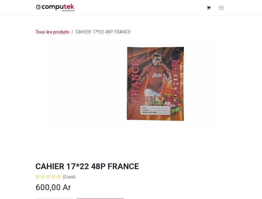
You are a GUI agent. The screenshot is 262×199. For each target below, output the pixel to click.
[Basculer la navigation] (221, 7)
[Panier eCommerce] (209, 8)
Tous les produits (52, 32)
